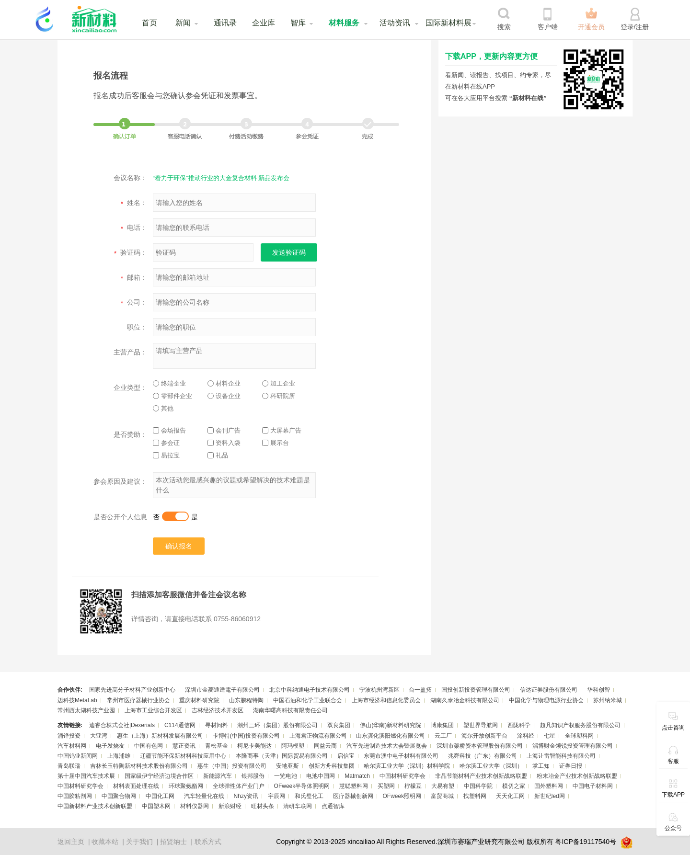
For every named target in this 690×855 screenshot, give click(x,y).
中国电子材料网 (593, 786)
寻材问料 (216, 725)
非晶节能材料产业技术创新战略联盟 (481, 776)
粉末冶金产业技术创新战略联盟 (577, 776)
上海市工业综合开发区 (153, 710)
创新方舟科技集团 (332, 766)
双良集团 (338, 725)
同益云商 (325, 745)
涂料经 (525, 735)
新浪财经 (230, 806)
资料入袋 (224, 442)
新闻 (183, 23)
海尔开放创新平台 (484, 735)
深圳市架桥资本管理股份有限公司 (480, 745)
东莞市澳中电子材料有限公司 (401, 755)
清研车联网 (297, 806)
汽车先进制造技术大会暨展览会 (386, 745)
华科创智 (598, 689)
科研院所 (278, 395)
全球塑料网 (579, 735)
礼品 (217, 455)
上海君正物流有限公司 (318, 735)
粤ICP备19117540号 (585, 841)
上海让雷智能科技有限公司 (561, 755)
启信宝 (346, 755)
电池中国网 (320, 776)
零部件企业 (172, 395)
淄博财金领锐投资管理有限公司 (572, 745)
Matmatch (357, 776)
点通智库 (333, 806)
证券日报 (570, 766)
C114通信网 (180, 725)
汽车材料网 (72, 745)
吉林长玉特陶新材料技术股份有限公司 (139, 766)
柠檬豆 (413, 786)
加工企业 (278, 383)
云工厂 (443, 735)
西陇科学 (518, 725)
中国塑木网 (156, 806)
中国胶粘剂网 (75, 796)
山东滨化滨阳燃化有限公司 (390, 735)
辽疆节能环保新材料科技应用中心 (183, 755)
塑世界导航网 (480, 725)
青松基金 (216, 745)
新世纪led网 (549, 796)
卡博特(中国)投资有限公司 (246, 735)
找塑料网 (474, 796)
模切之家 (513, 786)
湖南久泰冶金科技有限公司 (464, 700)
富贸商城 (442, 796)
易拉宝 (166, 455)
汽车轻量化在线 (204, 796)
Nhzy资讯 (246, 796)
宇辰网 (276, 796)
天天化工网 (510, 796)
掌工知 (541, 766)
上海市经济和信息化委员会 (386, 700)
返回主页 (71, 841)
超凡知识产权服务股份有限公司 (580, 725)
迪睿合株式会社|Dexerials (122, 725)
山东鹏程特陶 (246, 700)
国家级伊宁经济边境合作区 (159, 776)
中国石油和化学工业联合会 (307, 700)
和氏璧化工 (309, 796)
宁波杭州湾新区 (379, 689)
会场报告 (169, 430)
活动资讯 (395, 23)
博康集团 (442, 725)
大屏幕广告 (281, 430)
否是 (175, 517)
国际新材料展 (449, 23)
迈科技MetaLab (77, 700)
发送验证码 (289, 252)
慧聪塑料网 (353, 786)
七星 (549, 735)
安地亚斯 (287, 766)
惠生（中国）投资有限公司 (231, 766)
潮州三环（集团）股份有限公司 (277, 725)
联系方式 (208, 841)
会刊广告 (224, 430)
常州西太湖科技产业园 (86, 710)
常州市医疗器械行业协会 (138, 700)
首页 (149, 23)
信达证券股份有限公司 (548, 689)
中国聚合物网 (119, 796)
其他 (163, 408)
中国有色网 (148, 745)
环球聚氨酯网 (186, 786)
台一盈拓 (420, 689)
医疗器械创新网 (353, 796)
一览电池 (285, 776)
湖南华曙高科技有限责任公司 (290, 710)
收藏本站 (105, 841)
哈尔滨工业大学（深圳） (491, 766)
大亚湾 (98, 735)
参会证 (166, 442)
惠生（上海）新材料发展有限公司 (160, 735)
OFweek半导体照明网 (302, 786)
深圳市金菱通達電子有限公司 (222, 689)
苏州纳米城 (607, 700)
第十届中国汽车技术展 (86, 776)
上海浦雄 (118, 755)
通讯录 (225, 23)
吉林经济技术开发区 (217, 710)
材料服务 (344, 23)
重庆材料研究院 (199, 700)
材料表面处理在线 (136, 786)
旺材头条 (262, 806)
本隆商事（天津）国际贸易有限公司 (282, 755)
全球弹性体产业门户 (238, 786)
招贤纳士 (173, 841)
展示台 (275, 442)
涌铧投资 (69, 735)
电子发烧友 (110, 745)
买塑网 (386, 786)
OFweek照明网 (401, 796)
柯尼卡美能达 (254, 745)
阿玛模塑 (292, 745)
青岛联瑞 (69, 766)
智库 (298, 23)
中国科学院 (478, 786)
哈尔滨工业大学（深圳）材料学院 (407, 766)
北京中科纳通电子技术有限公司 (309, 689)
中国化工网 (160, 796)
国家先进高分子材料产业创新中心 (132, 689)
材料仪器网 (194, 806)
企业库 (263, 23)
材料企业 (224, 383)
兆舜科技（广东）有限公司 (482, 755)
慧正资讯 (184, 745)
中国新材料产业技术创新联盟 (95, 806)
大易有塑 (442, 786)
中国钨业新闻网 (78, 755)
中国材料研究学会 (403, 776)
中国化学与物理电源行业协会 (546, 700)
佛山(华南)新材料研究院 (390, 725)
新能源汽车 (217, 776)
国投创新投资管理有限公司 (475, 689)
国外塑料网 (548, 786)
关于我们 (139, 841)
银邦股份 (253, 776)
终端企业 (169, 383)
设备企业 (224, 395)
